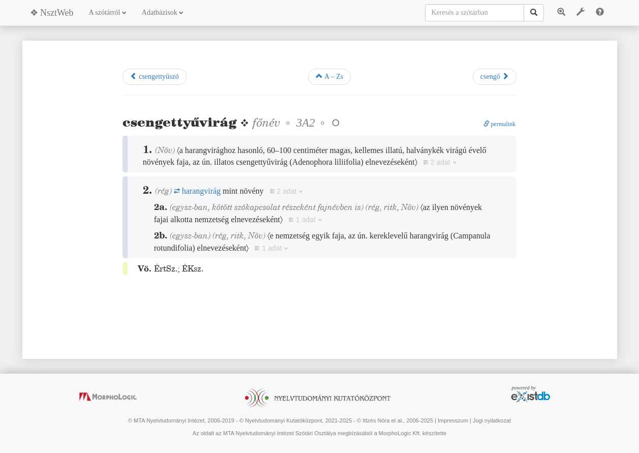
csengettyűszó (154, 76)
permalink (499, 124)
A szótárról (108, 12)
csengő (494, 76)
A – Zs (329, 76)
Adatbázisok (163, 12)
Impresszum (453, 420)
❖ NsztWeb (52, 13)
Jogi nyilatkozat (492, 420)
